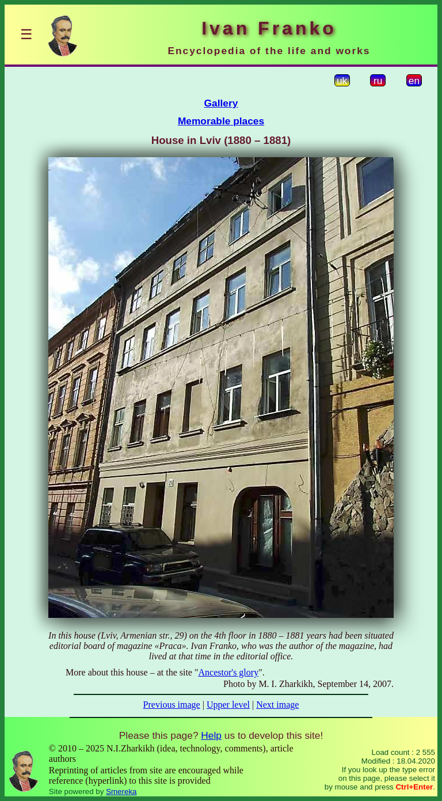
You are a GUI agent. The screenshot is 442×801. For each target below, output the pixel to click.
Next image (277, 704)
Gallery (221, 103)
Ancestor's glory (229, 672)
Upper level (228, 704)
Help (211, 735)
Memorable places (221, 121)
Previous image (171, 704)
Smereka (121, 791)
